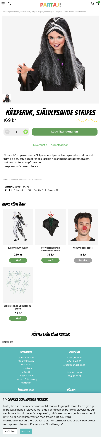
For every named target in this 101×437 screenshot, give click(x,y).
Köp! (18, 260)
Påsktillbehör (25, 12)
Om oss (26, 372)
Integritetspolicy (25, 361)
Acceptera (26, 431)
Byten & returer (26, 357)
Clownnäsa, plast (82, 248)
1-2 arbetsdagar (58, 145)
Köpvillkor (26, 365)
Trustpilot (7, 342)
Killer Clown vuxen (18, 248)
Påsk (17, 12)
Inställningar (10, 431)
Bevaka (83, 260)
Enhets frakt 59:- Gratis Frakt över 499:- (37, 190)
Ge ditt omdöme (25, 179)
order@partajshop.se (74, 365)
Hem (3, 12)
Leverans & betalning (26, 379)
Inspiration (26, 383)
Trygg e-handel (26, 376)
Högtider (10, 12)
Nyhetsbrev (26, 368)
